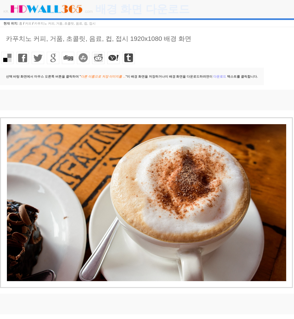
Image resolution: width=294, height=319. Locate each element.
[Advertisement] (83, 100)
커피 (28, 23)
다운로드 (219, 76)
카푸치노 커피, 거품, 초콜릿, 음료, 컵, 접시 (65, 23)
